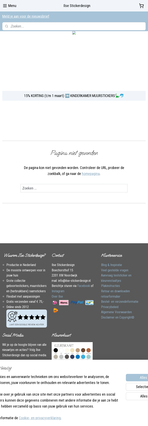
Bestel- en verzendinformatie (119, 302)
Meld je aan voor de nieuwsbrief (25, 16)
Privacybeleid (109, 307)
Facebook (83, 286)
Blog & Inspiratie (111, 265)
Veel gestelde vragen (114, 270)
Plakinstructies (110, 286)
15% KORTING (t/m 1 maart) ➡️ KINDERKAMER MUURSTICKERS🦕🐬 (74, 96)
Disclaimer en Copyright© (117, 317)
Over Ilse (57, 296)
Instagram (58, 291)
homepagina (91, 173)
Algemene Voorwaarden (116, 312)
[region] (47, 385)
